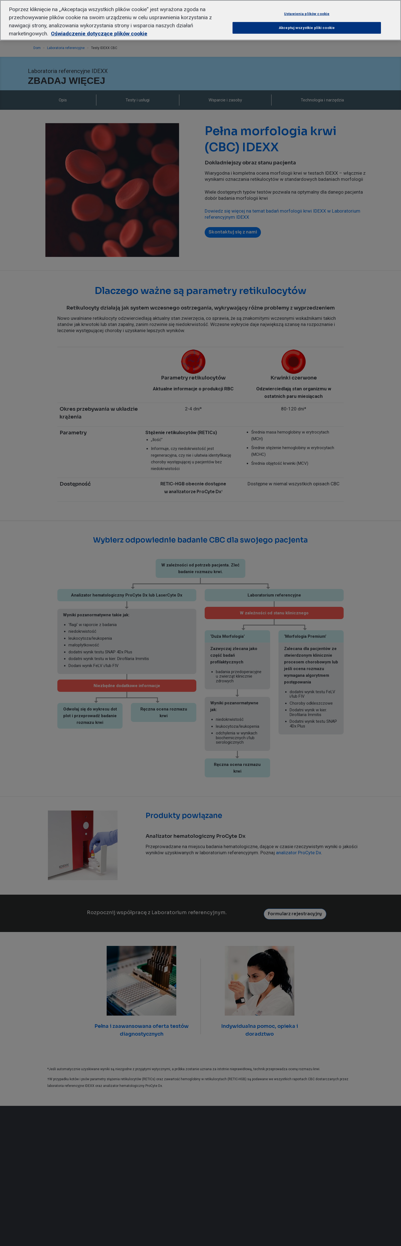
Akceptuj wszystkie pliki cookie (307, 23)
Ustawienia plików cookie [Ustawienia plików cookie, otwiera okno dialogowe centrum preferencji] (306, 8)
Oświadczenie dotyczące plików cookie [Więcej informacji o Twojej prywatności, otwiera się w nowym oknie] (99, 28)
